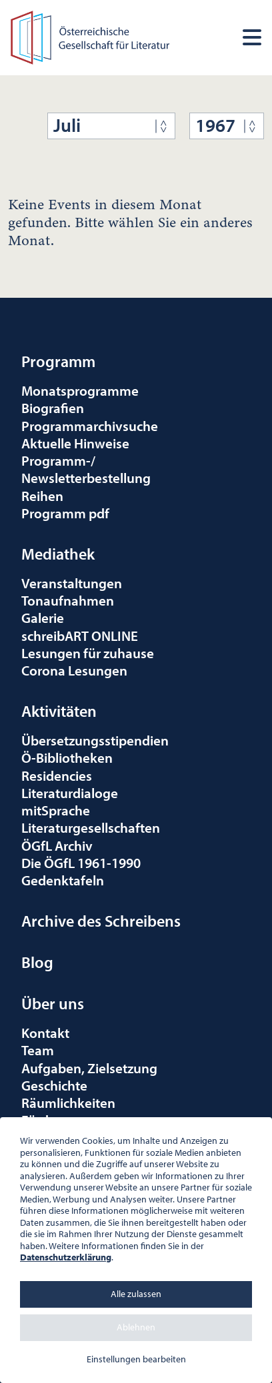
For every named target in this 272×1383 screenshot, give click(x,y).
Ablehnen (136, 1327)
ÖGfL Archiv (57, 845)
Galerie (42, 617)
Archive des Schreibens (101, 921)
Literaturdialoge (69, 792)
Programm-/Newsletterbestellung (86, 469)
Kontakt (45, 1032)
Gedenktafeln (62, 880)
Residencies (56, 775)
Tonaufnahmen (67, 600)
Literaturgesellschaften (90, 827)
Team (37, 1050)
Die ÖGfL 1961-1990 (81, 862)
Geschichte (54, 1085)
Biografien (52, 407)
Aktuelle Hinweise (75, 443)
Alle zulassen (136, 1294)
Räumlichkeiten (68, 1102)
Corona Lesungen (74, 670)
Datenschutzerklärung (65, 1257)
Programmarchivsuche (89, 425)
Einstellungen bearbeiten (136, 1359)
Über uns (52, 1003)
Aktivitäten (59, 711)
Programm (58, 361)
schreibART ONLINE (79, 635)
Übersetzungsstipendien (95, 740)
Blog (37, 962)
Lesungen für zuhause (87, 653)
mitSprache (55, 810)
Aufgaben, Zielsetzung (89, 1068)
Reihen (42, 495)
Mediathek (58, 554)
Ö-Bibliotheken (67, 757)
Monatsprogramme (80, 390)
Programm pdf (65, 513)
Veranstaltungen (71, 583)
